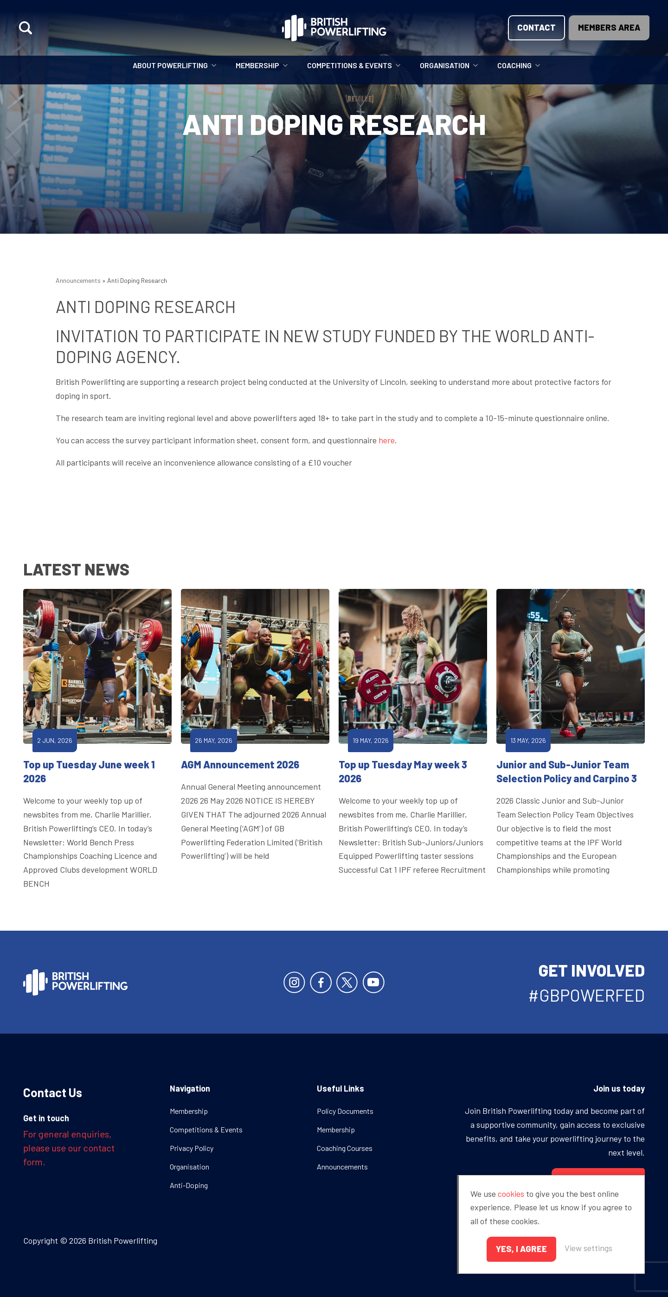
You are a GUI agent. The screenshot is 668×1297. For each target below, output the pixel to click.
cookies (511, 1193)
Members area (609, 27)
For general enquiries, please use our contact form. (69, 1147)
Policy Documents (345, 1110)
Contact (536, 27)
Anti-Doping (189, 1185)
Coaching (514, 65)
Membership (257, 65)
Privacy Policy (191, 1148)
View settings (588, 1248)
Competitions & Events (349, 65)
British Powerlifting (334, 28)
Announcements (78, 280)
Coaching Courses (345, 1148)
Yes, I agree (521, 1249)
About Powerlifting (170, 65)
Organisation (444, 65)
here (387, 440)
